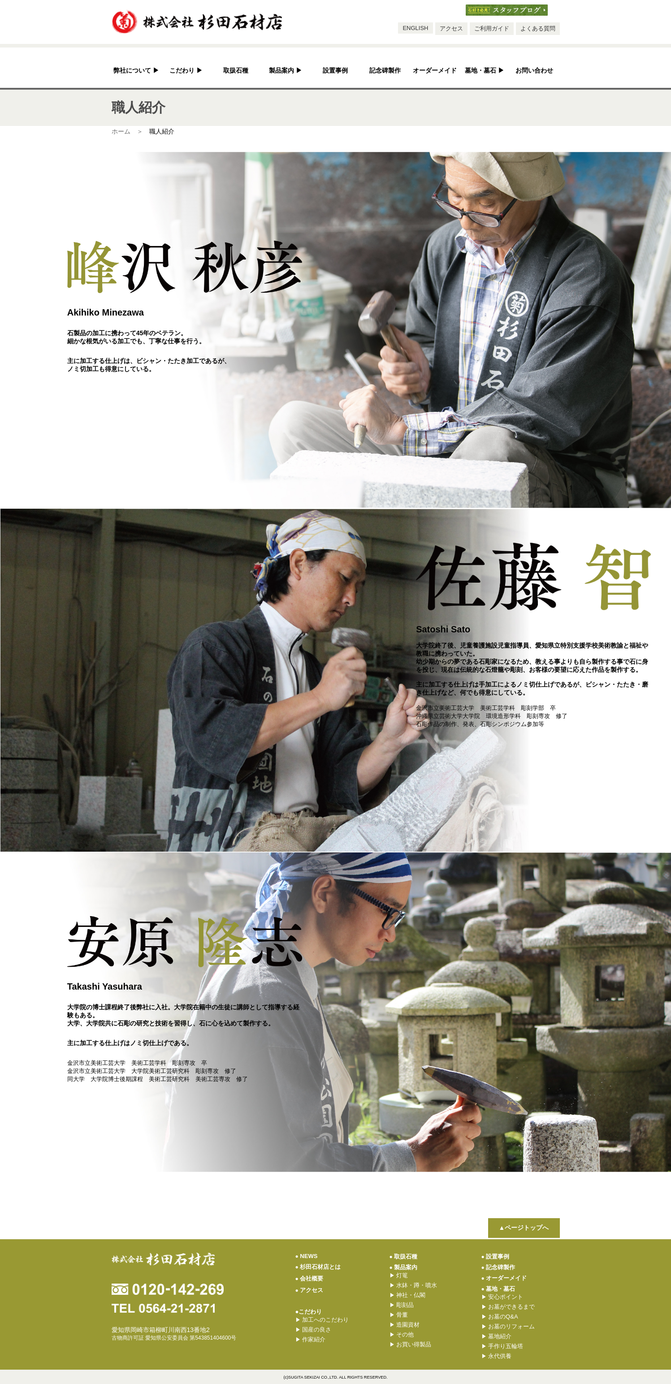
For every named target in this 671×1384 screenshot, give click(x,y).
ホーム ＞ (127, 131)
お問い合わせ (534, 70)
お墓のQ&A (499, 1316)
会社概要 (309, 1278)
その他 (402, 1334)
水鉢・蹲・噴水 (413, 1285)
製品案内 (286, 70)
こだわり (186, 70)
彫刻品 (402, 1305)
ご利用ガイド (491, 28)
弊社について (136, 70)
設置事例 (335, 70)
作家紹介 (310, 1339)
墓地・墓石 (485, 70)
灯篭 (399, 1275)
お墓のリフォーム (508, 1326)
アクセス (451, 28)
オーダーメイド (435, 70)
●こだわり (308, 1311)
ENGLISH (415, 28)
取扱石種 (235, 70)
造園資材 (405, 1324)
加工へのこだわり (322, 1319)
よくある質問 (537, 28)
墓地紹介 (496, 1336)
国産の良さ (313, 1329)
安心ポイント (502, 1296)
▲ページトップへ (524, 1227)
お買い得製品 (411, 1344)
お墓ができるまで (508, 1306)
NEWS (306, 1256)
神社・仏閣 (408, 1295)
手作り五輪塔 (502, 1346)
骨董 (399, 1314)
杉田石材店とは (318, 1266)
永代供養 (496, 1356)
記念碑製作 (385, 70)
